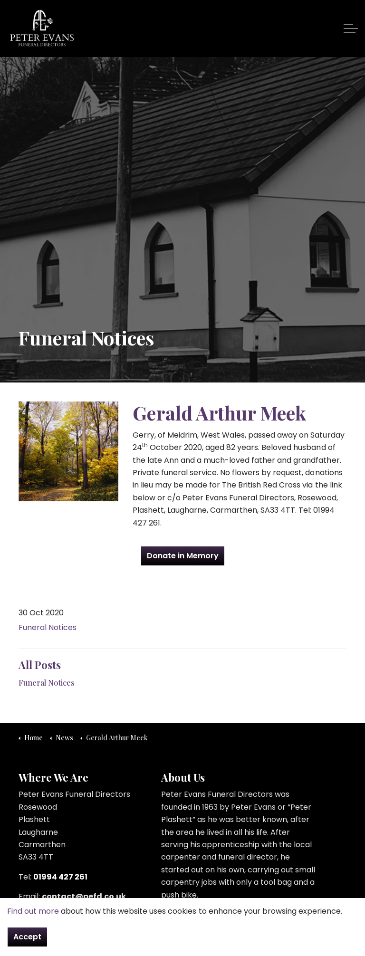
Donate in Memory (182, 555)
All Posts (40, 665)
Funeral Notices (48, 627)
